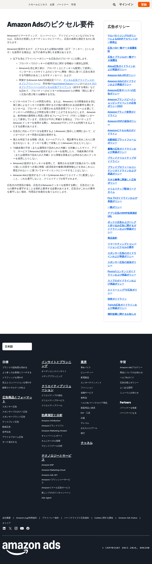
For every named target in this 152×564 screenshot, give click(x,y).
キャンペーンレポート (52, 435)
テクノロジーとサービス (56, 457)
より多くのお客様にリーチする (16, 372)
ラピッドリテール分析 (52, 446)
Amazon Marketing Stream (54, 430)
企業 (52, 4)
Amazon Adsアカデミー (131, 367)
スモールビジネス (37, 4)
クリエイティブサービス (53, 400)
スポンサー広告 (9, 406)
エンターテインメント (91, 382)
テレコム (85, 423)
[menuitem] (17, 430)
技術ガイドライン (117, 298)
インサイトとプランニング (56, 364)
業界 (84, 362)
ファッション (87, 387)
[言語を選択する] (17, 346)
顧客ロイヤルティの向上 (13, 387)
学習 (73, 4)
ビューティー (87, 372)
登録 (144, 4)
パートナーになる (128, 413)
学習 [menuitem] (123, 362)
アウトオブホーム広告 (12, 437)
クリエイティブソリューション (56, 388)
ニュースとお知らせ (129, 392)
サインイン (126, 4)
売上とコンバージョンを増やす (16, 382)
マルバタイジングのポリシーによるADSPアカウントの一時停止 (122, 39)
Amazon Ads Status (127, 517)
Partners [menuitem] (125, 402)
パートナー (63, 4)
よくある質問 (126, 387)
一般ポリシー (115, 207)
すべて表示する (9, 442)
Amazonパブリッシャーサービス (56, 481)
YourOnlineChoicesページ (66, 83)
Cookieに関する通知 (103, 517)
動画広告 (6, 426)
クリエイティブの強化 (52, 395)
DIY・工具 (85, 413)
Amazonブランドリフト (53, 425)
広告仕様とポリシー (129, 382)
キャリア (6, 523)
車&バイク (86, 367)
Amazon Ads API (49, 475)
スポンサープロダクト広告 (14, 411)
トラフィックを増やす (12, 377)
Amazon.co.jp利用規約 (26, 517)
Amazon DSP (48, 465)
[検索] (114, 4)
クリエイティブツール (52, 405)
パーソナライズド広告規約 (76, 517)
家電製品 (85, 377)
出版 (83, 418)
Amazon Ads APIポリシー (122, 75)
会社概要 (6, 517)
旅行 (83, 433)
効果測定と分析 (52, 415)
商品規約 (112, 237)
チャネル (87, 443)
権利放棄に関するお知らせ (122, 314)
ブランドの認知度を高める (14, 367)
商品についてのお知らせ (131, 372)
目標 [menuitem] (5, 362)
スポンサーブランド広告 (13, 416)
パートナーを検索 (128, 407)
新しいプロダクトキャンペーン (56, 492)
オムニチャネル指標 (51, 440)
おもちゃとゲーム (89, 428)
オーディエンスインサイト (54, 371)
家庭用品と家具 (88, 407)
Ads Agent (47, 497)
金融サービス (87, 392)
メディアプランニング (52, 376)
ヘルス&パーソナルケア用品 (94, 402)
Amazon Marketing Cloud (53, 470)
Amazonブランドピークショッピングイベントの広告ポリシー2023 (122, 103)
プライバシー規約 (50, 517)
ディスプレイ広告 (10, 421)
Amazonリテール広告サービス (56, 487)
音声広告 (6, 432)
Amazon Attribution (51, 420)
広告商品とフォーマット (17, 399)
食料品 (84, 397)
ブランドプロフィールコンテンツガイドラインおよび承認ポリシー (122, 170)
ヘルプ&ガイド (127, 377)
